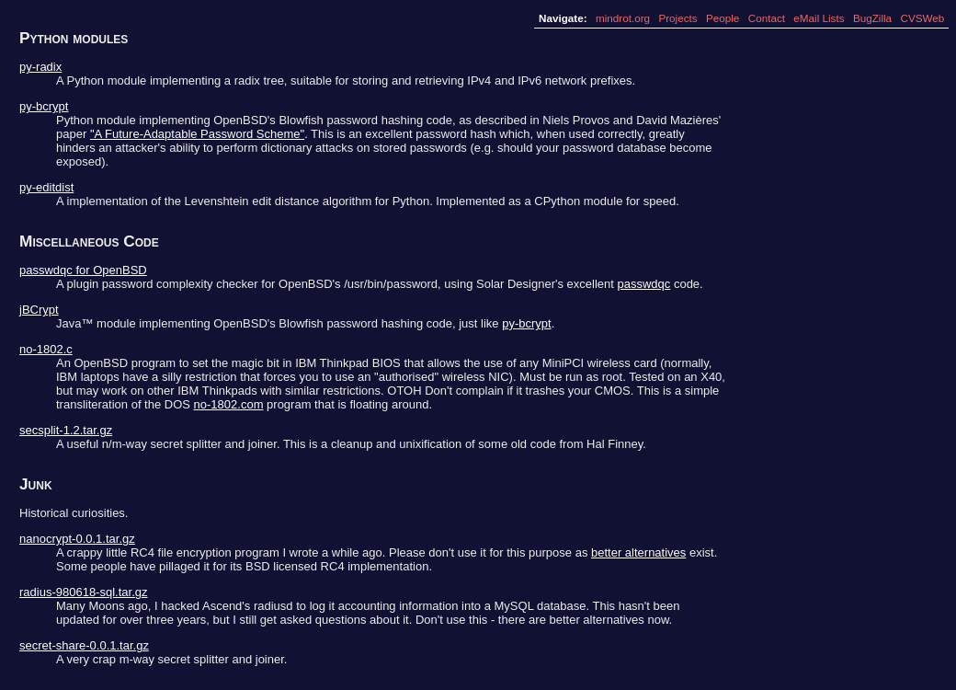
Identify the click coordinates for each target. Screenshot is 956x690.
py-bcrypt (43, 106)
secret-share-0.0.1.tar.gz (84, 645)
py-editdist (46, 187)
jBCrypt (39, 309)
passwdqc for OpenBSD (83, 270)
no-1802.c (46, 349)
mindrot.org (623, 18)
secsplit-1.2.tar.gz (65, 430)
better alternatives (638, 552)
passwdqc (643, 284)
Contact (766, 18)
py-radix (40, 67)
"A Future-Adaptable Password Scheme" (197, 134)
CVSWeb (922, 18)
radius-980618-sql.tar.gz (83, 592)
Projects (677, 18)
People (722, 18)
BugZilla (872, 18)
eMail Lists (818, 18)
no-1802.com (229, 404)
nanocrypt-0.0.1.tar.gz (77, 539)
